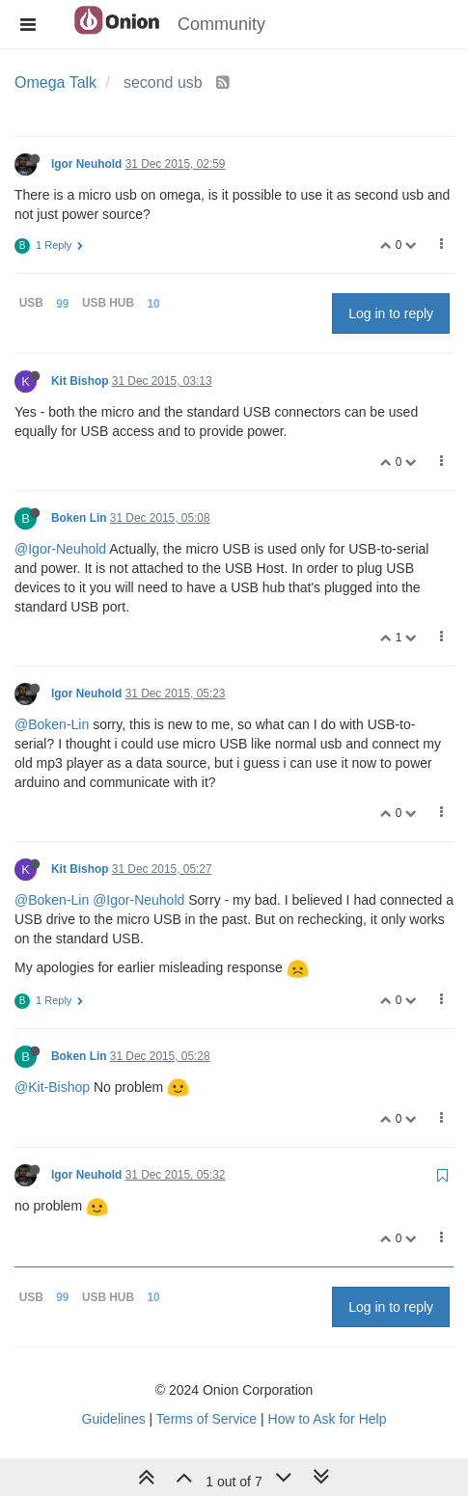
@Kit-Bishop (52, 1087)
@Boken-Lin (51, 724)
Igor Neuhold (86, 164)
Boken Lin (78, 518)
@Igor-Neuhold (60, 549)
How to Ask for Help (327, 1419)
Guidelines (114, 1419)
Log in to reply (390, 313)
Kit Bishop (79, 381)
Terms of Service (206, 1419)
